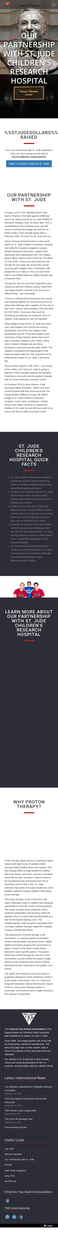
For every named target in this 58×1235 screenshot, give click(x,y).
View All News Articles (16, 1127)
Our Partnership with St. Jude (19, 1159)
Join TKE (9, 1149)
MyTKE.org (10, 1181)
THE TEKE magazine (15, 1170)
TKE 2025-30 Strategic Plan (19, 1119)
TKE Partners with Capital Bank (20, 1110)
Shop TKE (10, 1176)
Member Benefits (13, 1154)
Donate (8, 1164)
